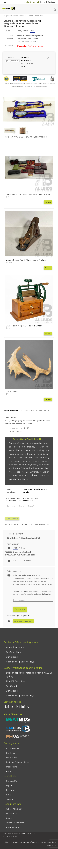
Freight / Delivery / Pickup (18, 762)
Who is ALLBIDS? (14, 809)
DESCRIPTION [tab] (11, 410)
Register (52, 2)
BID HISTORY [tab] (27, 410)
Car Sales (10, 753)
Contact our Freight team (23, 621)
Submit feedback (12, 519)
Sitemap (10, 799)
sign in (13, 524)
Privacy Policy (12, 827)
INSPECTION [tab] (42, 410)
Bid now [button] (48, 202)
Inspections (11, 767)
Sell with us (29, 2)
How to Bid (11, 757)
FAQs (8, 771)
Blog (8, 795)
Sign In (41, 2)
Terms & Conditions (15, 823)
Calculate (20, 609)
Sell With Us (11, 813)
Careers (9, 818)
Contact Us (11, 781)
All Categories (12, 748)
